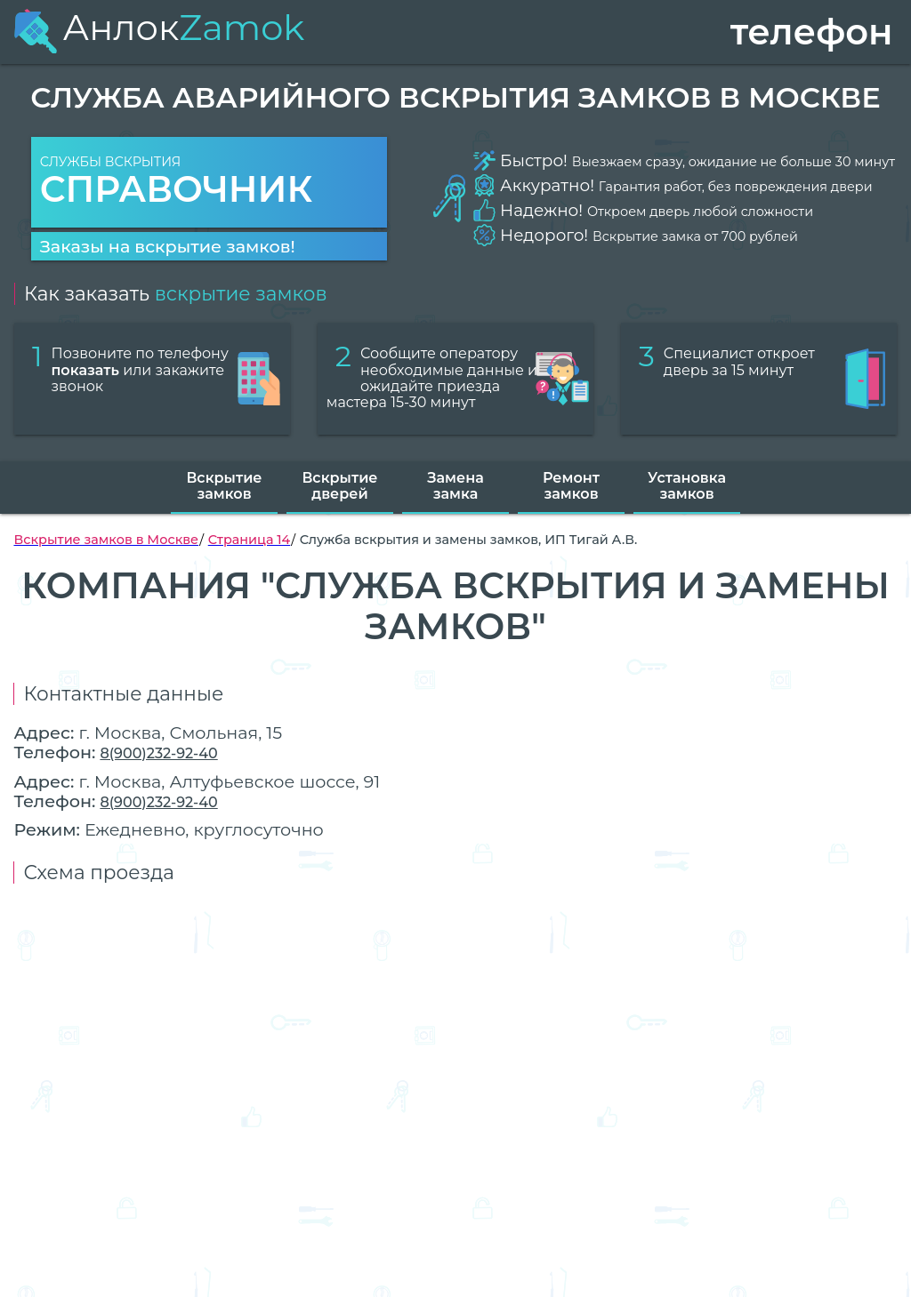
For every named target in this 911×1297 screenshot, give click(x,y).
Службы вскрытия (209, 183)
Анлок (158, 27)
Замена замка (455, 485)
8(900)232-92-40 (158, 753)
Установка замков (687, 485)
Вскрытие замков (224, 485)
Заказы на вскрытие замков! (167, 246)
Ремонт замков (571, 485)
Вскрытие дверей (339, 485)
